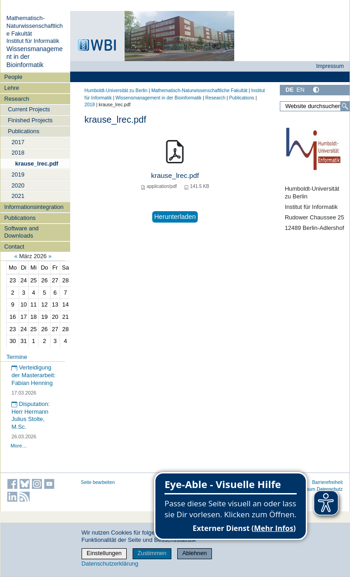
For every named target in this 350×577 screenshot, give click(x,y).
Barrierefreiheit (327, 482)
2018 (17, 152)
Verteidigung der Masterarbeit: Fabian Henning (33, 375)
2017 (17, 142)
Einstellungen (104, 553)
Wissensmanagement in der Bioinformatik (158, 97)
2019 (17, 174)
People (13, 76)
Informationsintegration (33, 206)
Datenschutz (330, 489)
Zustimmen (152, 553)
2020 (17, 185)
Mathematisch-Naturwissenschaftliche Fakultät (34, 25)
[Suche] (345, 106)
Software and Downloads (21, 232)
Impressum (330, 66)
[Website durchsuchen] (315, 106)
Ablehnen (194, 553)
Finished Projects (30, 120)
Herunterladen (175, 216)
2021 (17, 195)
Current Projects (29, 109)
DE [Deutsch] (289, 89)
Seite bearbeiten (98, 482)
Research (16, 98)
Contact (14, 246)
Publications (23, 131)
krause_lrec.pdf (36, 163)
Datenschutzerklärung (110, 563)
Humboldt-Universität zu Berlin (115, 90)
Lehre (11, 87)
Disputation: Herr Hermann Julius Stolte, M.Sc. (30, 415)
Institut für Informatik (32, 40)
